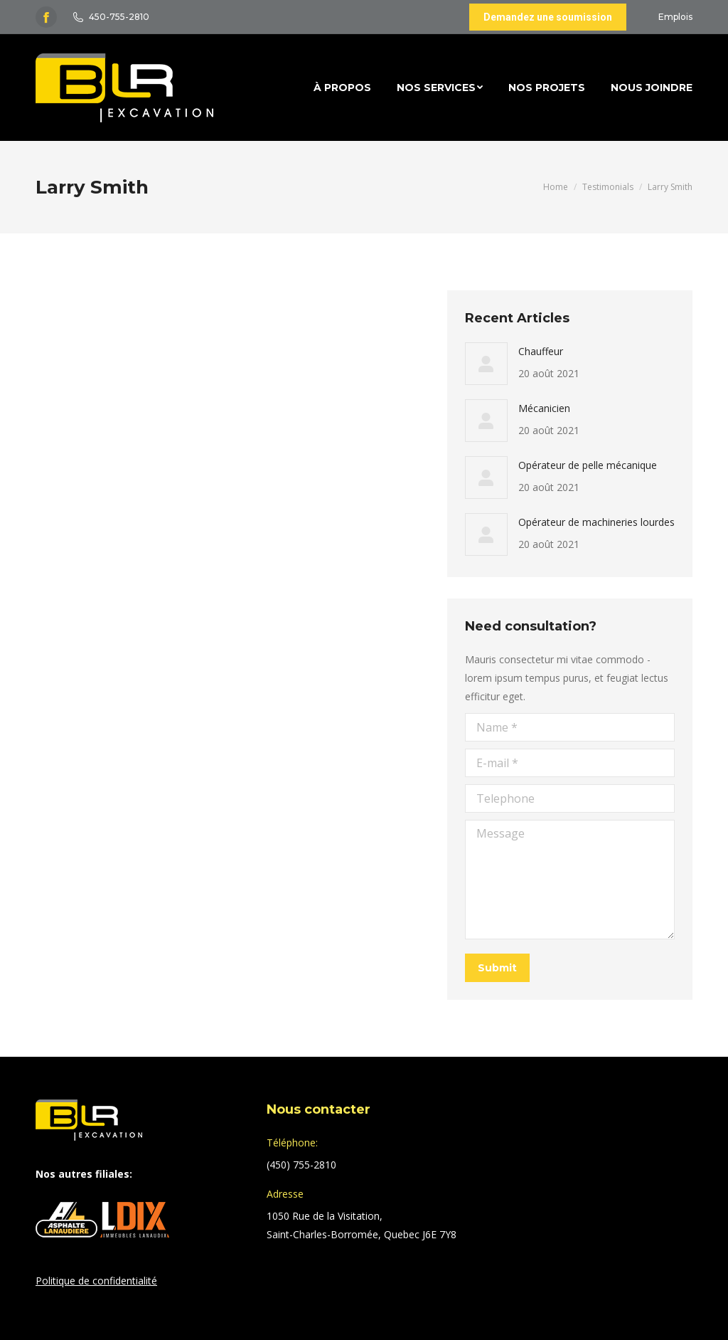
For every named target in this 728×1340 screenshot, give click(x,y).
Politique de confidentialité (96, 1280)
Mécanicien (544, 408)
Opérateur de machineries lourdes (596, 522)
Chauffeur (540, 351)
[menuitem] (342, 87)
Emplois (675, 16)
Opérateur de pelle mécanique (587, 465)
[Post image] (486, 363)
